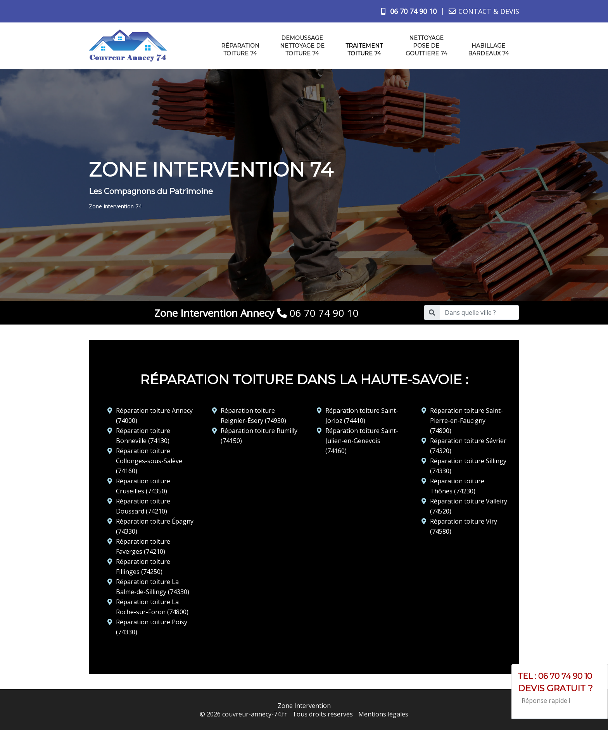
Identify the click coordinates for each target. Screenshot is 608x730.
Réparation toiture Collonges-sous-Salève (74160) (149, 461)
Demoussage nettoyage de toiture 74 (302, 45)
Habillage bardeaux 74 (488, 49)
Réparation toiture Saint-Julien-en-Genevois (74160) (361, 440)
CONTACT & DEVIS (488, 11)
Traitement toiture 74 (364, 49)
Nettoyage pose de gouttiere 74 (426, 45)
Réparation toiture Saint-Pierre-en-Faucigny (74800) (466, 420)
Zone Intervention (304, 705)
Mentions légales (383, 714)
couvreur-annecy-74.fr (254, 714)
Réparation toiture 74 (240, 49)
